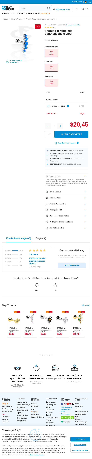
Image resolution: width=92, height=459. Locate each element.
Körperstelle (8, 14)
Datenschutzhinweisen (37, 455)
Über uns (49, 420)
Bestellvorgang (50, 402)
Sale (3, 414)
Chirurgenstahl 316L (73, 25)
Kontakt (77, 404)
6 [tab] (52, 355)
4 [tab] (47, 355)
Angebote (5, 419)
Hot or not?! (5, 417)
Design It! (45, 14)
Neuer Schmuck (7, 411)
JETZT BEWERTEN (72, 265)
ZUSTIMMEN (80, 439)
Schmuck (30, 14)
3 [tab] (45, 355)
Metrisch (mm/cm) (77, 1)
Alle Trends (86, 305)
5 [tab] (49, 355)
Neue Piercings (7, 406)
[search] (32, 8)
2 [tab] (42, 355)
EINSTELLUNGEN (80, 445)
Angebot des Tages (8, 409)
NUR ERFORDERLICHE (80, 450)
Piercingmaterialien (81, 411)
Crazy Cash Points (52, 418)
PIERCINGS (20, 14)
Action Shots (50, 423)
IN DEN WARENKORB (71, 134)
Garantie (49, 415)
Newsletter (5, 422)
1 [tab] (40, 355)
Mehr (37, 14)
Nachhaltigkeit (50, 425)
